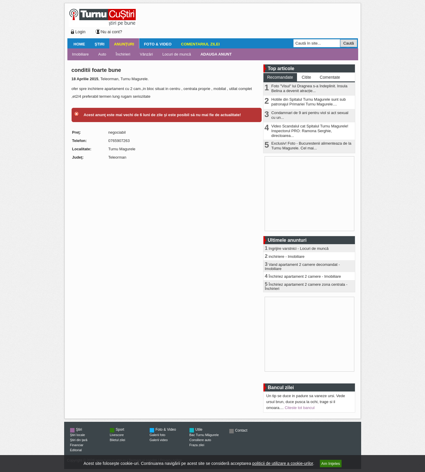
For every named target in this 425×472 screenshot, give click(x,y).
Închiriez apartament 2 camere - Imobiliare (305, 276)
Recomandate (280, 77)
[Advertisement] (246, 22)
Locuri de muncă (176, 54)
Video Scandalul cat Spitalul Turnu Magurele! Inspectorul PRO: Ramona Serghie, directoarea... (309, 131)
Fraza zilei (196, 445)
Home (79, 44)
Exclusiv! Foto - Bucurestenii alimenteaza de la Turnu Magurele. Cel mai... (311, 145)
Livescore (117, 435)
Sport (120, 429)
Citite (306, 77)
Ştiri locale (77, 435)
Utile (199, 429)
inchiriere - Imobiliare (287, 256)
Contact (241, 430)
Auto (102, 54)
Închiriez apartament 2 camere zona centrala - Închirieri (306, 286)
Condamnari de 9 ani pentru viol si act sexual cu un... (309, 115)
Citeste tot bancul (300, 407)
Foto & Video (158, 44)
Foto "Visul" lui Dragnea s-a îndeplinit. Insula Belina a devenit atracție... (309, 88)
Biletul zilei (117, 440)
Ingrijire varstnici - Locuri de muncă (299, 248)
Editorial (76, 450)
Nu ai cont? (111, 31)
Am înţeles (330, 463)
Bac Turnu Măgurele (204, 435)
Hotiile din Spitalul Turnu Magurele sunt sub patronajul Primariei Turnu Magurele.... (308, 101)
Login (80, 31)
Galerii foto (157, 435)
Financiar (76, 445)
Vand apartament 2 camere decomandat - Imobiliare (302, 266)
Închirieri (123, 54)
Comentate (330, 77)
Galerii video (159, 440)
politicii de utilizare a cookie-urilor (282, 463)
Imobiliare (80, 54)
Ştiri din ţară (79, 440)
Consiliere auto (200, 440)
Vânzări (146, 54)
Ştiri (100, 44)
